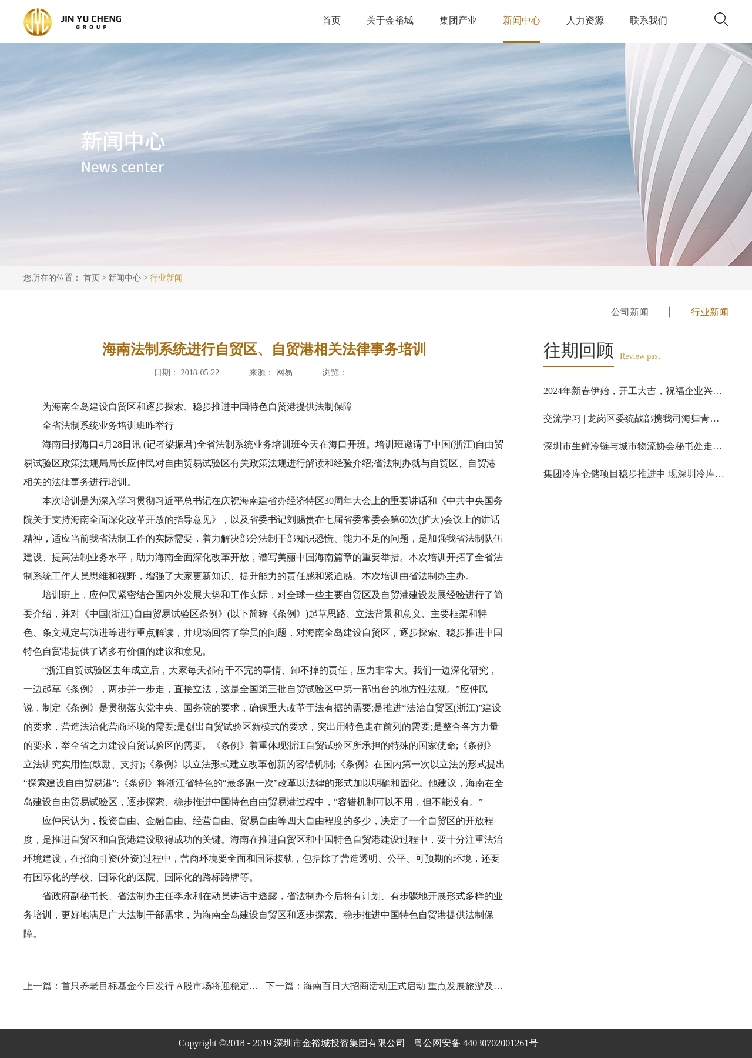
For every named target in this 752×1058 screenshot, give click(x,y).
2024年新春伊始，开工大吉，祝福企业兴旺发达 (642, 391)
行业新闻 (166, 277)
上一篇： (143, 986)
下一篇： (385, 986)
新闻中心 (124, 277)
